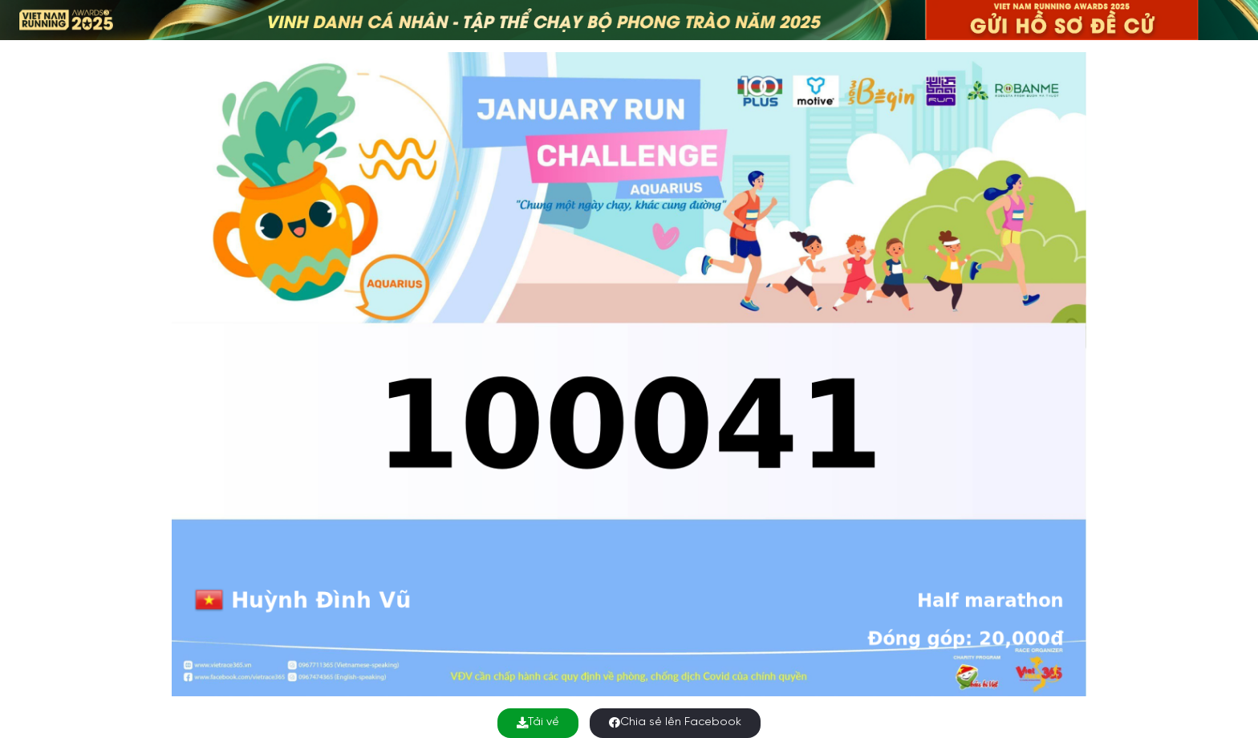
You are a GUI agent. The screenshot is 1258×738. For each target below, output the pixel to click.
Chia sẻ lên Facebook (675, 722)
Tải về (538, 722)
